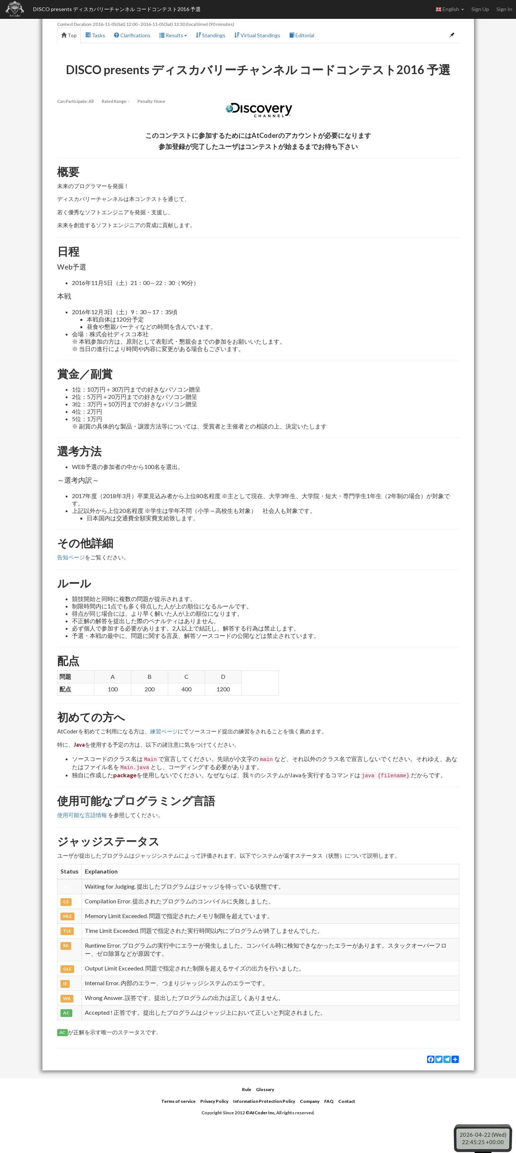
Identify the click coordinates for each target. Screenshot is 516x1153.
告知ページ (71, 557)
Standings (210, 35)
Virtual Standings (257, 35)
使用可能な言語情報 (82, 815)
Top (69, 35)
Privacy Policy (214, 1101)
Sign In (504, 9)
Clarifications (132, 35)
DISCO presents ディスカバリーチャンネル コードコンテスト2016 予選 (117, 9)
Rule (246, 1089)
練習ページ (164, 731)
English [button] (450, 9)
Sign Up (480, 9)
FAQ (328, 1101)
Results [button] (173, 35)
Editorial (301, 35)
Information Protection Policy (264, 1101)
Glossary (265, 1089)
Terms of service (178, 1101)
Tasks (95, 35)
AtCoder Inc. (263, 1112)
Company (309, 1101)
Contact (346, 1101)
